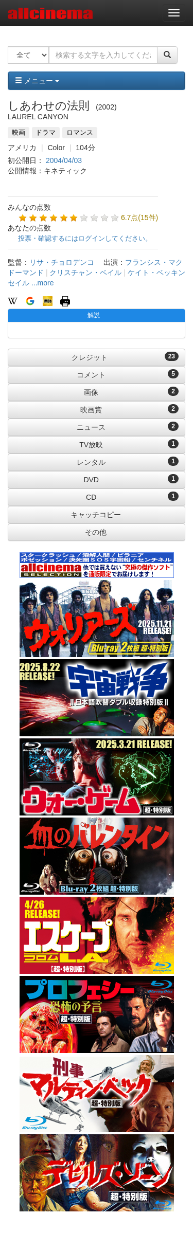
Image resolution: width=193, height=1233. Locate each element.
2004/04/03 (64, 160)
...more (42, 283)
